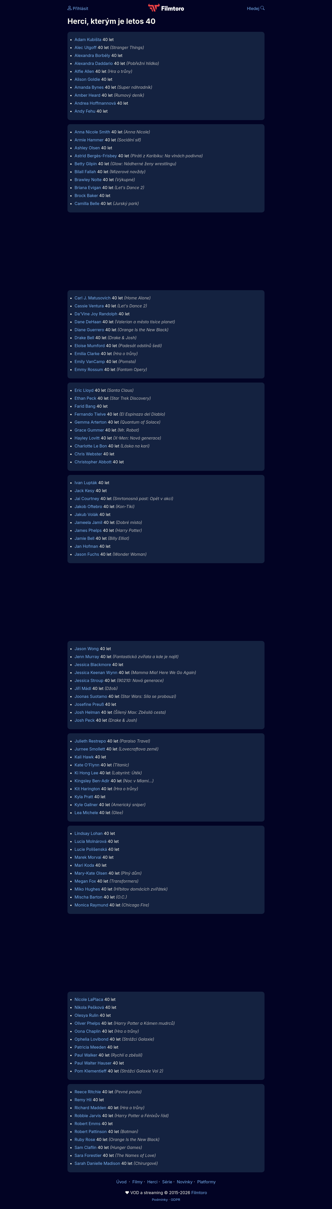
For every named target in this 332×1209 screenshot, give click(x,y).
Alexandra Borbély (92, 55)
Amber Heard (88, 95)
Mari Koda (84, 865)
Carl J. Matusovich (93, 297)
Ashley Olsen (87, 147)
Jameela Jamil (88, 522)
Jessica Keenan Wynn (96, 672)
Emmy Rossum (89, 369)
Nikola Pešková (89, 1007)
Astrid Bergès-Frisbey (96, 155)
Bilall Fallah (85, 171)
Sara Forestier (88, 1155)
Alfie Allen (84, 71)
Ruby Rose (85, 1139)
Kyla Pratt (84, 796)
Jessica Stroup (89, 680)
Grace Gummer (89, 430)
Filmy (137, 1181)
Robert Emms (88, 1123)
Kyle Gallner (86, 804)
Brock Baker (86, 195)
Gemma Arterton (91, 422)
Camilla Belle (87, 203)
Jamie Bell (84, 538)
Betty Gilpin (86, 163)
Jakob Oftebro (88, 506)
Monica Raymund (91, 905)
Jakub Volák (86, 514)
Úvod (122, 1181)
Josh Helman (87, 712)
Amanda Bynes (89, 87)
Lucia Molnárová (90, 841)
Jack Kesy (84, 490)
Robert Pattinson (91, 1131)
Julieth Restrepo (90, 741)
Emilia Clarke (87, 353)
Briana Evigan (88, 187)
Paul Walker (86, 1055)
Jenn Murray (87, 656)
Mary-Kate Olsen (91, 873)
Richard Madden (90, 1107)
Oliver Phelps (87, 1023)
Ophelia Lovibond (92, 1039)
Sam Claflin (85, 1147)
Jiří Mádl (83, 688)
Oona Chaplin (88, 1031)
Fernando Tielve (90, 414)
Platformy (206, 1181)
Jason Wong (87, 648)
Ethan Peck (85, 398)
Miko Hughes (87, 889)
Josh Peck (85, 720)
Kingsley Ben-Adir (92, 780)
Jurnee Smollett (90, 749)
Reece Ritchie (88, 1091)
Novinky (184, 1181)
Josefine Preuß (89, 704)
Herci (152, 1181)
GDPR (175, 1199)
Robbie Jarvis (88, 1115)
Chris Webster (88, 453)
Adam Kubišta (88, 39)
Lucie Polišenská (91, 849)
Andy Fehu (85, 111)
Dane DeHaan (88, 321)
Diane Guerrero (89, 329)
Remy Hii (83, 1099)
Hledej (256, 8)
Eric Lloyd (84, 390)
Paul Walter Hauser (93, 1063)
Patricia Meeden (90, 1047)
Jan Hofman (86, 546)
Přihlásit (77, 8)
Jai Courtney (87, 498)
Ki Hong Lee (86, 772)
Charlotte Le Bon (91, 446)
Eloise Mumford (90, 345)
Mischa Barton (89, 897)
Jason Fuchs (87, 554)
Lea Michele (86, 812)
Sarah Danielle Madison (97, 1163)
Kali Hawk (84, 756)
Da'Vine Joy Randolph (96, 313)
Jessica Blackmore (93, 664)
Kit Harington (87, 788)
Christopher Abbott (93, 461)
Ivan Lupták (86, 482)
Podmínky (160, 1199)
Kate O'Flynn (87, 764)
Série (167, 1181)
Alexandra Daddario (94, 63)
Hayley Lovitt (87, 438)
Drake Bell (84, 337)
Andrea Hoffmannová (95, 103)
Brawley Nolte (88, 179)
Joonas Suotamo (91, 696)
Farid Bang (85, 406)
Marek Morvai (88, 857)
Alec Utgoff (86, 47)
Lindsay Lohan (89, 833)
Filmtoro (199, 1192)
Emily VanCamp (90, 361)
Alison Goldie (87, 79)
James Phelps (88, 530)
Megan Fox (85, 881)
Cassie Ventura (89, 305)
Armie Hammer (89, 139)
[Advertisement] (166, 253)
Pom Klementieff (91, 1071)
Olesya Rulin (87, 1015)
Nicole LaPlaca (89, 999)
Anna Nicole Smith (92, 131)
